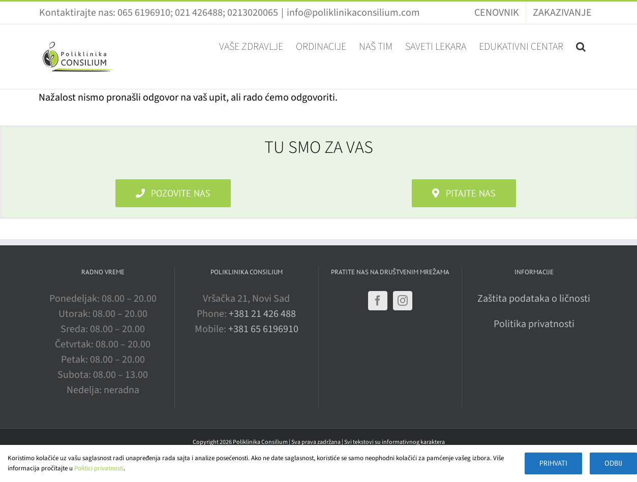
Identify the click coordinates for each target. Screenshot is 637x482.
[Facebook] (377, 300)
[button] (581, 45)
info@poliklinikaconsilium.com (353, 13)
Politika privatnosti (534, 324)
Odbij (613, 463)
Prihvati (553, 463)
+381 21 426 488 (262, 314)
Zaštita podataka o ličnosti (533, 299)
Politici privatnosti (99, 468)
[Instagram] (402, 300)
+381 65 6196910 (263, 329)
